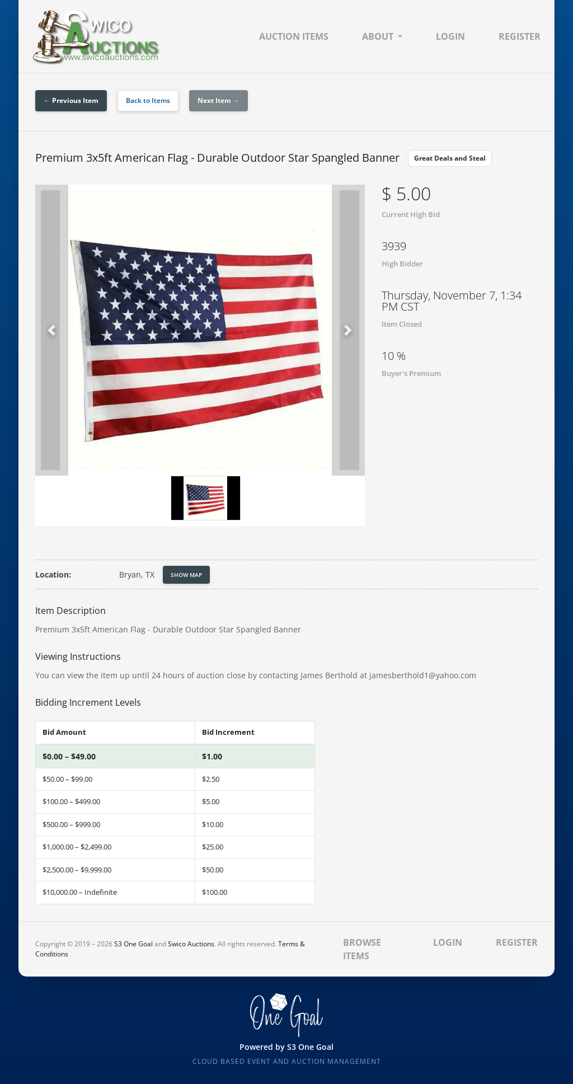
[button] (51, 330)
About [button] (377, 36)
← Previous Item (71, 100)
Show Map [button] (186, 575)
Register (520, 36)
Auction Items (293, 36)
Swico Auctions (191, 944)
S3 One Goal (133, 944)
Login (450, 36)
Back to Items (148, 100)
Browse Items (362, 949)
